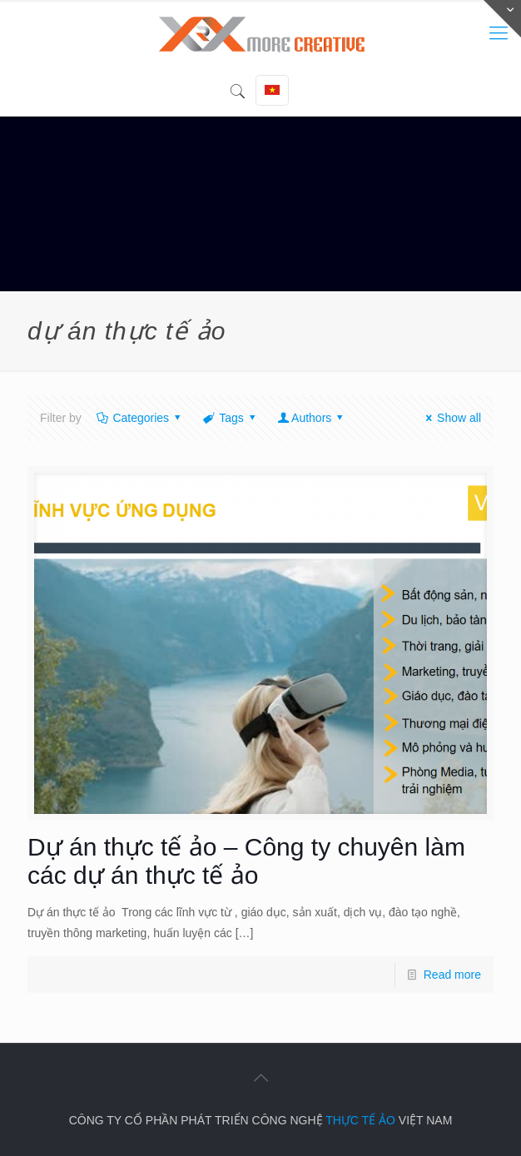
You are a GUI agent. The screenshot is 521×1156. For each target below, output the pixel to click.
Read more (452, 974)
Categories (140, 417)
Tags (230, 417)
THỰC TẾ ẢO (360, 1120)
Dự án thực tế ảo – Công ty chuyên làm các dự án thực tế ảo (246, 861)
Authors (311, 417)
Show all (450, 417)
